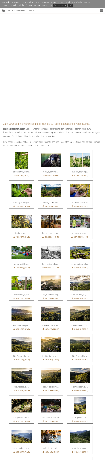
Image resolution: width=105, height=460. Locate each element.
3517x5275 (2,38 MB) (65, 439)
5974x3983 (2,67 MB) (22, 409)
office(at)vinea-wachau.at (51, 456)
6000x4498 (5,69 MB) (22, 286)
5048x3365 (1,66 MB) (22, 194)
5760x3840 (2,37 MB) (80, 163)
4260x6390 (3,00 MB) (80, 317)
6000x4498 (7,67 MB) (51, 286)
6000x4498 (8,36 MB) (80, 255)
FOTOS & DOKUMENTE (56, 448)
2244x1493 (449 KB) (36, 439)
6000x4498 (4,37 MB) (22, 224)
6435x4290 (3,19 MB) (51, 409)
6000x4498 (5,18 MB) (51, 224)
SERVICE (44, 448)
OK (71, 5)
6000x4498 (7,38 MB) (80, 286)
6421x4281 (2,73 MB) (80, 71)
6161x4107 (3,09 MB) (22, 132)
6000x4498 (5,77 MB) (22, 255)
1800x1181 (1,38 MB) (22, 317)
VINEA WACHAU (34, 448)
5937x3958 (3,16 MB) (80, 102)
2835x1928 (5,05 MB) (80, 409)
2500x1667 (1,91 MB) (51, 347)
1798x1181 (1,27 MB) (80, 347)
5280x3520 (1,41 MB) (22, 102)
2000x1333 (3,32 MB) (51, 317)
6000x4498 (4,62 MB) (51, 194)
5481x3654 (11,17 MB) (50, 163)
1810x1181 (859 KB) (50, 71)
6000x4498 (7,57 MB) (80, 224)
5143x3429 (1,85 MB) (51, 102)
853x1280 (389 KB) (21, 71)
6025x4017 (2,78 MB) (22, 347)
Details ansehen (60, 5)
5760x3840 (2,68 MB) (22, 163)
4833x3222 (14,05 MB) (50, 132)
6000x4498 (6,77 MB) (51, 255)
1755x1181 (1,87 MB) (80, 378)
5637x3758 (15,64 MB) (79, 132)
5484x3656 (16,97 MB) (21, 378)
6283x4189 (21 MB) (50, 378)
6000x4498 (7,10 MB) (80, 194)
